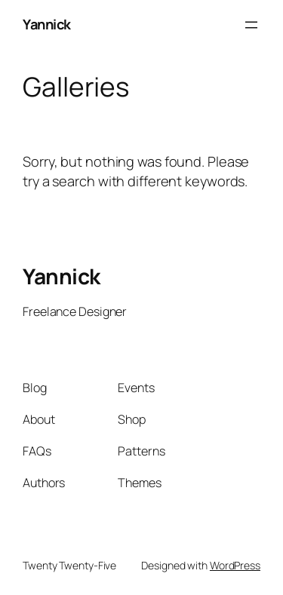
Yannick (47, 24)
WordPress (235, 565)
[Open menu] (251, 25)
